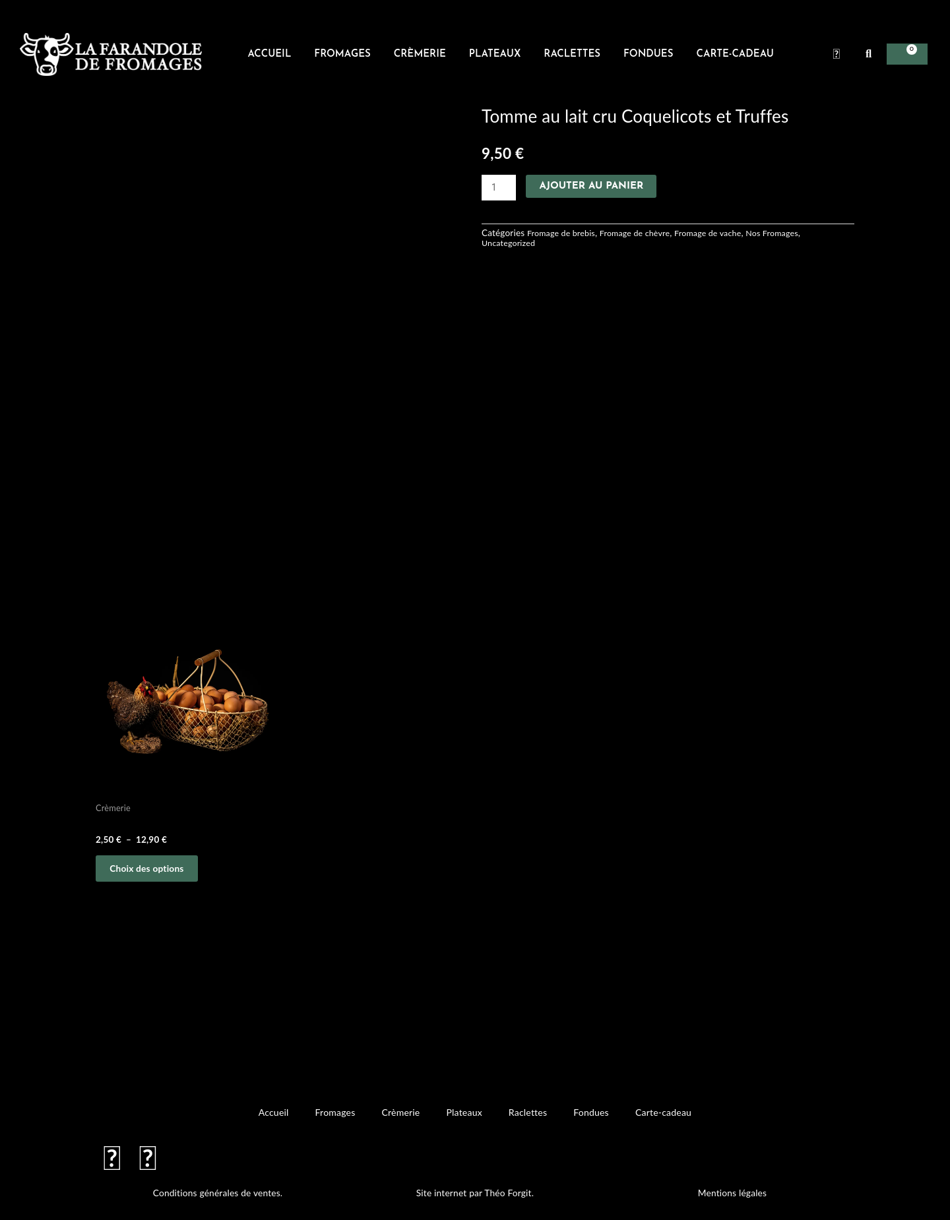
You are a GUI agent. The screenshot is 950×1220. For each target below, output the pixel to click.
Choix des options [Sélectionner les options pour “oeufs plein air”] (156, 872)
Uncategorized (511, 243)
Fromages (342, 54)
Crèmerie (420, 54)
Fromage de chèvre (644, 233)
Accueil (269, 54)
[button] (869, 54)
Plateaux (495, 54)
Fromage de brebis (564, 233)
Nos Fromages (792, 233)
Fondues (648, 54)
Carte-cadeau (734, 54)
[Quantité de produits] (499, 188)
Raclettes (572, 54)
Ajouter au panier (592, 186)
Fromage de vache (723, 233)
